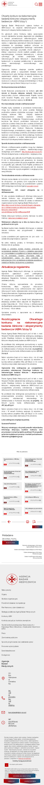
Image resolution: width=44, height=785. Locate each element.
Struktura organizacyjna (9, 599)
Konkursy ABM (7, 616)
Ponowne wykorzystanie (10, 646)
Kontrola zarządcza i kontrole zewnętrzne (16, 620)
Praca (3, 633)
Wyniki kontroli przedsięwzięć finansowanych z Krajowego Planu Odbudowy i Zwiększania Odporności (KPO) (21, 627)
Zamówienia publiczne (9, 637)
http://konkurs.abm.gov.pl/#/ (32, 152)
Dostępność (6, 655)
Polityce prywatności (24, 758)
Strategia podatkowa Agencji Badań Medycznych (18, 612)
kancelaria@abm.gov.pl (17, 712)
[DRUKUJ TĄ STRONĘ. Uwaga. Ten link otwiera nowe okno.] (28, 522)
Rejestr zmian (10, 542)
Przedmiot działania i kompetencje (13, 603)
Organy (4, 594)
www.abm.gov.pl (32, 186)
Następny (35, 526)
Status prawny (6, 590)
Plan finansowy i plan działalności (13, 607)
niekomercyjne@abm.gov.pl (17, 218)
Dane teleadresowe (8, 651)
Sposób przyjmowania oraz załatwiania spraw (17, 642)
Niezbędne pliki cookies (16, 764)
